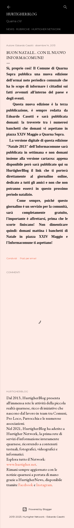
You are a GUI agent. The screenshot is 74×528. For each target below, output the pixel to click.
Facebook (25, 484)
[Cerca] (65, 6)
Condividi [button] (11, 258)
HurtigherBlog (21, 14)
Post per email (28, 258)
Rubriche (23, 29)
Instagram (44, 484)
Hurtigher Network (46, 29)
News (10, 29)
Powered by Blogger (37, 509)
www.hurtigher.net (21, 464)
